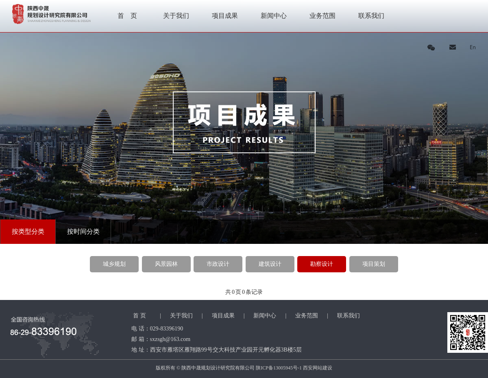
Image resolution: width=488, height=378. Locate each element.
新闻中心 (274, 15)
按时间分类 (83, 231)
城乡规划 (114, 264)
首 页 (127, 15)
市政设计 (218, 264)
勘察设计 (321, 264)
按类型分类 (28, 231)
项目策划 (373, 264)
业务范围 (322, 15)
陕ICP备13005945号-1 (279, 368)
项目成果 (225, 15)
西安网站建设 (317, 368)
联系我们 (371, 15)
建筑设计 (270, 264)
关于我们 (176, 15)
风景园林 (166, 264)
